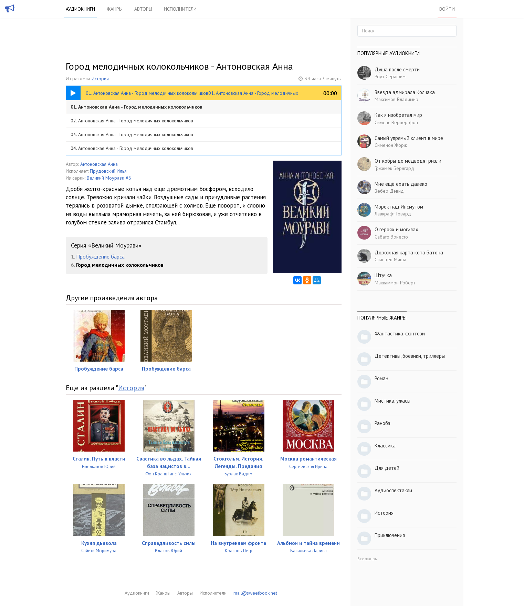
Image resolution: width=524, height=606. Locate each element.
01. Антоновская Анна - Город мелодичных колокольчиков (136, 107)
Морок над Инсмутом (399, 206)
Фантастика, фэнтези (400, 333)
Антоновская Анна (99, 164)
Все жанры (367, 558)
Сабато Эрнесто (391, 237)
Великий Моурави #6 (109, 178)
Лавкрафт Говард (393, 214)
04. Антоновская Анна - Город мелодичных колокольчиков (132, 148)
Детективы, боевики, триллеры (410, 356)
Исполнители (180, 9)
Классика (385, 445)
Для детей (387, 468)
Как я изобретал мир (398, 115)
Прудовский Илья (108, 171)
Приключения (390, 535)
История (100, 78)
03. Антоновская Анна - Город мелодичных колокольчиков (132, 134)
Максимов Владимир (396, 99)
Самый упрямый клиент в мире (409, 138)
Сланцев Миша (390, 259)
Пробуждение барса (100, 256)
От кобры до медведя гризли (408, 161)
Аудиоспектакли (393, 490)
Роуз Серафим (390, 76)
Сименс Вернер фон (396, 122)
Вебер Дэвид (389, 191)
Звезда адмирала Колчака (405, 92)
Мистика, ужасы (392, 400)
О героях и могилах (396, 229)
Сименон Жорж (391, 145)
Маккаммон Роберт (395, 283)
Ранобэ (382, 423)
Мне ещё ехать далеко (401, 184)
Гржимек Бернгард (394, 168)
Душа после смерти (397, 69)
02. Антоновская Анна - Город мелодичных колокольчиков (132, 121)
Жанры (115, 9)
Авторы (143, 9)
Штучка (383, 275)
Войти (447, 9)
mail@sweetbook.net (255, 593)
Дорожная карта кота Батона (409, 252)
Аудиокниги (80, 9)
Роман (381, 378)
